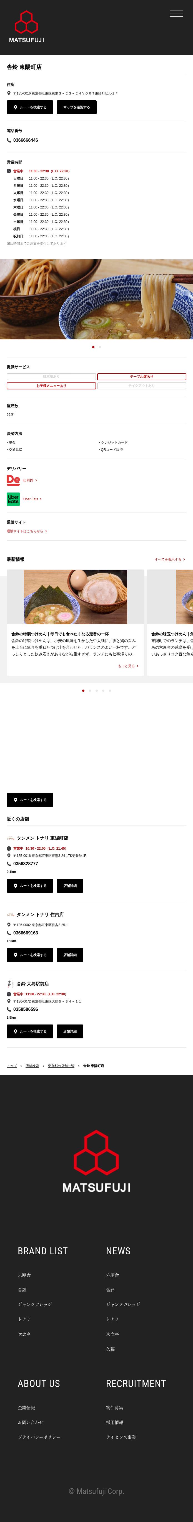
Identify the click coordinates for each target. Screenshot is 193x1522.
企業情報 (31, 1406)
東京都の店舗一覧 (61, 1066)
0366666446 (25, 140)
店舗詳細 (70, 886)
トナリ (27, 1318)
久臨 (112, 1348)
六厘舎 (27, 1274)
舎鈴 (24, 1289)
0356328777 (25, 863)
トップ (12, 1066)
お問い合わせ (37, 1421)
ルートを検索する (30, 107)
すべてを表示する (170, 559)
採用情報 (119, 1421)
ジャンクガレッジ (44, 1303)
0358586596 (25, 1009)
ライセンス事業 (129, 1436)
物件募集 (119, 1406)
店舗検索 (32, 1066)
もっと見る (129, 666)
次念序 (27, 1333)
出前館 (30, 480)
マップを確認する (76, 107)
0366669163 (25, 933)
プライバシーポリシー (50, 1436)
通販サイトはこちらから (27, 531)
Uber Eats (33, 499)
